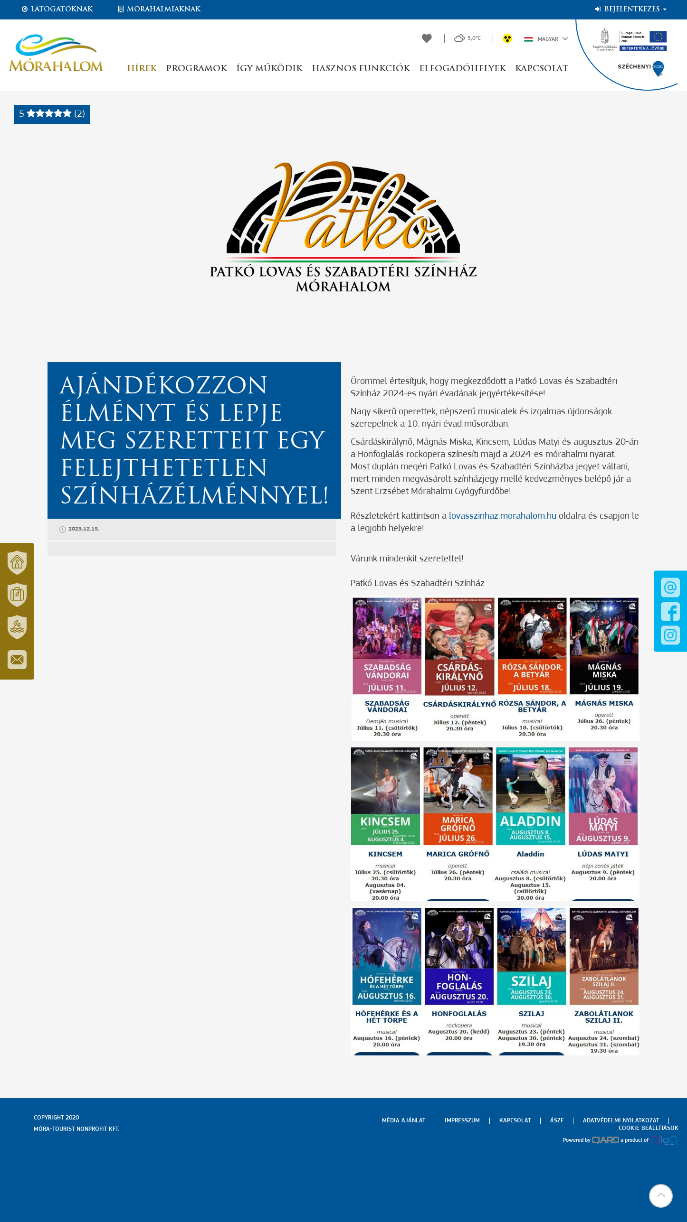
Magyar (546, 38)
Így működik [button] (269, 69)
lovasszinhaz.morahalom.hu (502, 516)
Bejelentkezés (630, 9)
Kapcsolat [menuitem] (515, 1121)
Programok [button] (196, 69)
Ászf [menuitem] (556, 1121)
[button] (661, 1196)
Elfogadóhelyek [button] (462, 69)
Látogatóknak (56, 9)
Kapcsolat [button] (541, 69)
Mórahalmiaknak (158, 9)
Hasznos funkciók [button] (361, 69)
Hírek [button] (141, 69)
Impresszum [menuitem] (462, 1121)
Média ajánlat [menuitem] (403, 1121)
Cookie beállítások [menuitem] (648, 1128)
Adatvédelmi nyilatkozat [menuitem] (621, 1121)
